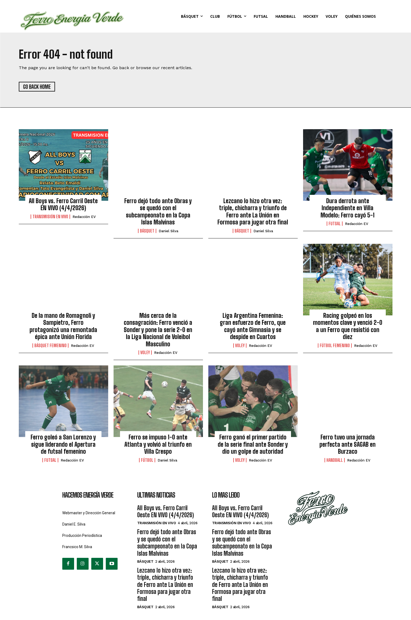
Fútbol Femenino (335, 345)
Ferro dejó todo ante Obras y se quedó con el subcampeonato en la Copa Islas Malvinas (158, 211)
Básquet (147, 231)
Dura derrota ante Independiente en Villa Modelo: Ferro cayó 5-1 (347, 208)
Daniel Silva (168, 231)
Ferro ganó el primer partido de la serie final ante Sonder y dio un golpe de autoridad (253, 444)
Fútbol (147, 460)
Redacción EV (84, 217)
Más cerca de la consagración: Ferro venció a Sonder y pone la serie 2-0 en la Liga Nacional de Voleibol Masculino (158, 330)
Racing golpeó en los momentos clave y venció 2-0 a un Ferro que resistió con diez (347, 326)
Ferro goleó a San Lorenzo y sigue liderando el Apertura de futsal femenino (63, 444)
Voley (145, 352)
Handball (334, 460)
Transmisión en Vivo (50, 216)
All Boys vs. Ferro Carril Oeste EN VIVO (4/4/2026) (63, 204)
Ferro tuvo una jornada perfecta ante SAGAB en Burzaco (347, 444)
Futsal (335, 223)
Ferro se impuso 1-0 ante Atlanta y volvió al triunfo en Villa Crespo (158, 444)
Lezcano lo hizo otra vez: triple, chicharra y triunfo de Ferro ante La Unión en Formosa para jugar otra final (252, 211)
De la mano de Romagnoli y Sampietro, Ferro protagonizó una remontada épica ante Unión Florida (63, 326)
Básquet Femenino (50, 345)
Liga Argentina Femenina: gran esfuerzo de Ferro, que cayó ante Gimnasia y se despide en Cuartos (253, 326)
